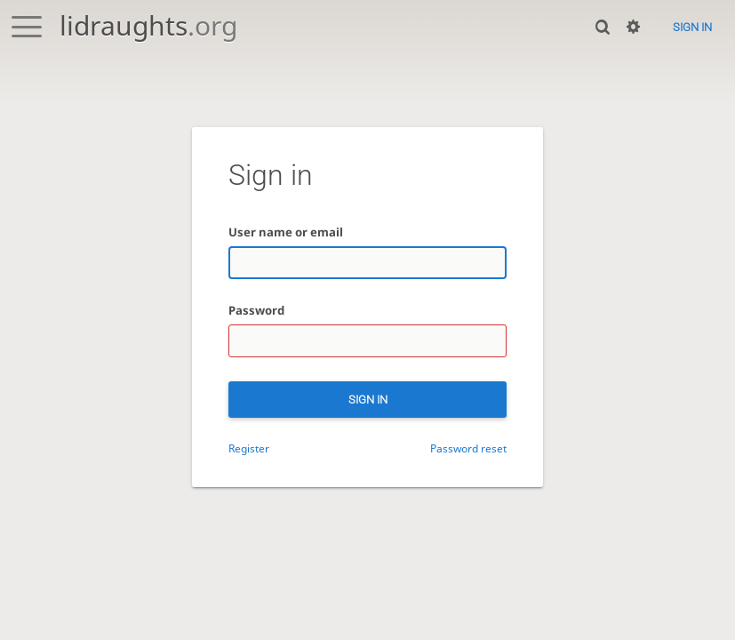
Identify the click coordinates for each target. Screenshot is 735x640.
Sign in (692, 27)
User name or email (285, 232)
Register (248, 448)
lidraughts (148, 25)
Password (256, 310)
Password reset (468, 448)
